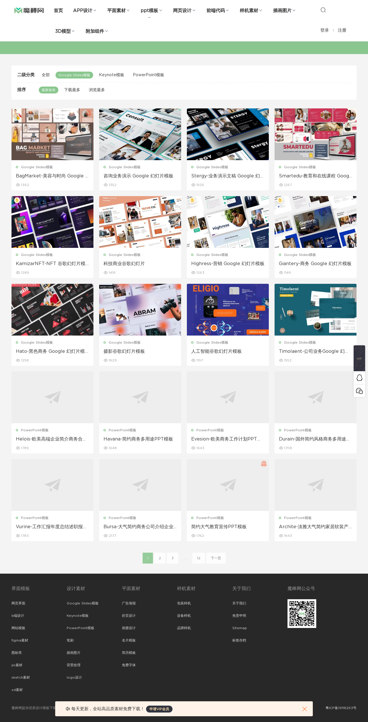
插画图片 (282, 10)
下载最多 (72, 90)
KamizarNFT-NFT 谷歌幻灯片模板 (50, 264)
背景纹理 (73, 665)
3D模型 (63, 31)
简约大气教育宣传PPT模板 (219, 526)
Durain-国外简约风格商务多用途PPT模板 (314, 439)
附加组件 (95, 31)
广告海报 (129, 603)
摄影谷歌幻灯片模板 (124, 351)
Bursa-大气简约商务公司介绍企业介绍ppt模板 (138, 527)
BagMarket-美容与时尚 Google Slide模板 (52, 176)
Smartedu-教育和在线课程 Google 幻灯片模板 (314, 176)
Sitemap (239, 628)
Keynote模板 (111, 75)
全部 (46, 75)
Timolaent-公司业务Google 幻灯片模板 (314, 351)
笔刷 (70, 640)
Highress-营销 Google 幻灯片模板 (227, 263)
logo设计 (74, 677)
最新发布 (48, 90)
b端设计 (18, 615)
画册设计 (129, 628)
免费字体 (129, 665)
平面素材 (116, 10)
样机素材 (249, 10)
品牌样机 (184, 628)
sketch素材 (21, 677)
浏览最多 (97, 90)
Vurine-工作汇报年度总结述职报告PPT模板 (51, 527)
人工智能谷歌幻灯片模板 (216, 351)
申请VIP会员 (159, 709)
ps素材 (17, 665)
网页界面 (18, 603)
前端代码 (215, 10)
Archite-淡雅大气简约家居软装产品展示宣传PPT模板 (313, 527)
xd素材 (17, 690)
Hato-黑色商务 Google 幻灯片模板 (50, 351)
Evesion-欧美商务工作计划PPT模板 (226, 439)
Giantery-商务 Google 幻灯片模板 (315, 263)
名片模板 (129, 640)
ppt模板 (149, 10)
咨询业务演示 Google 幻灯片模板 (138, 176)
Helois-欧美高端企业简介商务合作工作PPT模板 (51, 439)
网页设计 (182, 10)
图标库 (17, 652)
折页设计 (129, 615)
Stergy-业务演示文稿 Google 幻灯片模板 (227, 176)
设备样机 (184, 615)
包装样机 (184, 603)
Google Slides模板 (74, 75)
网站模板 (18, 628)
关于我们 (239, 603)
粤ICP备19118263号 (340, 708)
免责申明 (239, 615)
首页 (58, 10)
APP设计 (82, 10)
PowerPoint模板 (148, 75)
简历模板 (129, 652)
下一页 (216, 558)
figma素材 (20, 640)
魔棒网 (29, 10)
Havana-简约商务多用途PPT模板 (138, 439)
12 (198, 558)
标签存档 (239, 640)
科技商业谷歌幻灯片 (124, 263)
